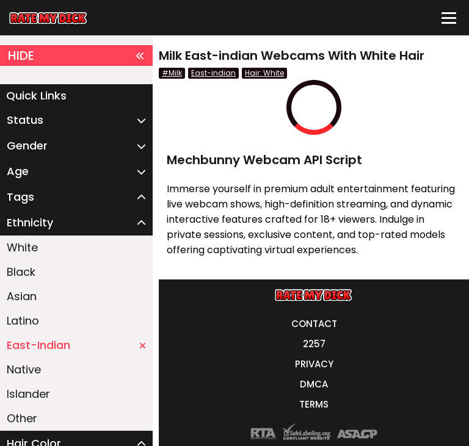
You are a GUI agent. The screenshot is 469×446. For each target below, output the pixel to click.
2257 (314, 343)
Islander (28, 393)
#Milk (172, 73)
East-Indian (76, 345)
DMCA (314, 384)
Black (21, 271)
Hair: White (264, 73)
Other (22, 418)
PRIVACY (314, 364)
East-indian (213, 73)
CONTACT (314, 323)
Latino (23, 320)
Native (24, 369)
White (22, 247)
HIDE (76, 55)
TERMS (314, 404)
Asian (22, 296)
